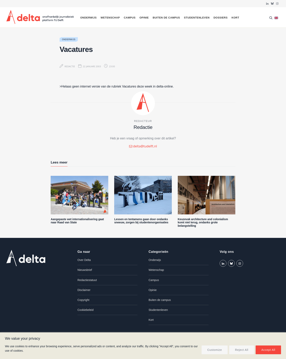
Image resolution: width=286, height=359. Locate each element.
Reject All (241, 349)
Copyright (83, 300)
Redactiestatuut (87, 280)
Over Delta (84, 260)
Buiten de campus (166, 17)
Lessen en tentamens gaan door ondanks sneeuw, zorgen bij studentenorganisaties (141, 221)
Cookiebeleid (85, 309)
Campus (129, 17)
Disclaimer (83, 290)
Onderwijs (88, 17)
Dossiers (221, 17)
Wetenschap (110, 17)
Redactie (70, 66)
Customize (214, 349)
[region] (143, 345)
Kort (235, 17)
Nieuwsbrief (84, 269)
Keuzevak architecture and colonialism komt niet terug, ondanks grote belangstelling (203, 223)
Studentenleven (197, 17)
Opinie (144, 17)
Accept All (268, 349)
